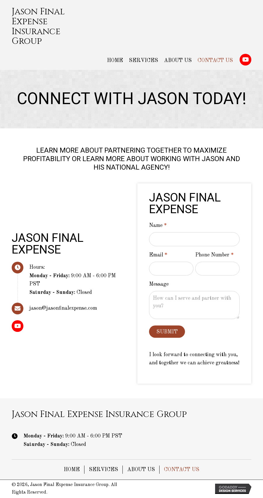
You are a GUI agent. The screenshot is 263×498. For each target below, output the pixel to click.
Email (158, 255)
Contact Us (181, 469)
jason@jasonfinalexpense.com (63, 308)
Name (158, 225)
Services (103, 469)
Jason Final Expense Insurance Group (38, 26)
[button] (245, 60)
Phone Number (214, 255)
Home (72, 469)
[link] (115, 60)
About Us (141, 469)
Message (159, 284)
